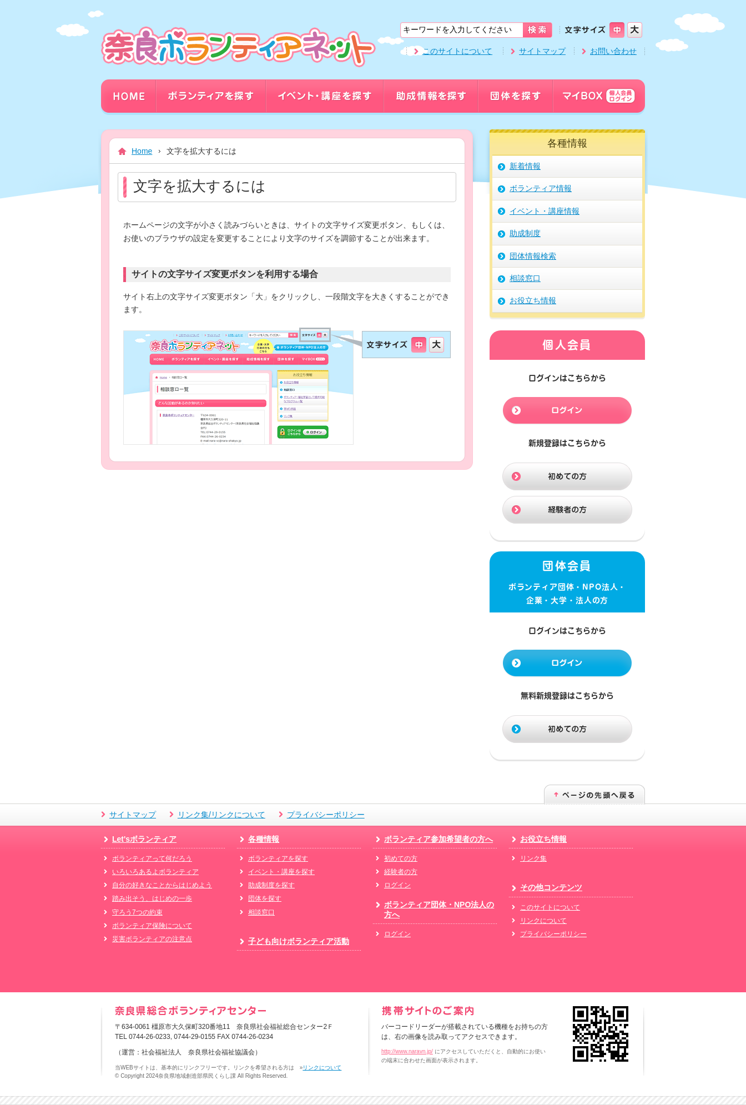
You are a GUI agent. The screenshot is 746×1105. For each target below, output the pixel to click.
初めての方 (400, 858)
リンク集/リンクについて (221, 814)
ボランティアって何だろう (152, 858)
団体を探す (264, 898)
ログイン (397, 885)
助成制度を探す (271, 885)
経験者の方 (400, 872)
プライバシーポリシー (326, 814)
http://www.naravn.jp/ (407, 1051)
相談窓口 (261, 912)
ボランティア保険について (152, 926)
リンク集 (533, 858)
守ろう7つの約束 (137, 912)
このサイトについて (457, 51)
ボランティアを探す (278, 858)
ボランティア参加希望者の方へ (438, 839)
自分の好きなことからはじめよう (162, 885)
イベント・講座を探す (281, 872)
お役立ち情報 (543, 839)
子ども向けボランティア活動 (298, 941)
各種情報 (263, 839)
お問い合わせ (613, 51)
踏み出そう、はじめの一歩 (152, 898)
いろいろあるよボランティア (155, 872)
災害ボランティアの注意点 (152, 939)
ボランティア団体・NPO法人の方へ (439, 909)
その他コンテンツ (551, 887)
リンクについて (543, 921)
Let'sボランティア (144, 839)
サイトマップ (542, 51)
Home (142, 151)
